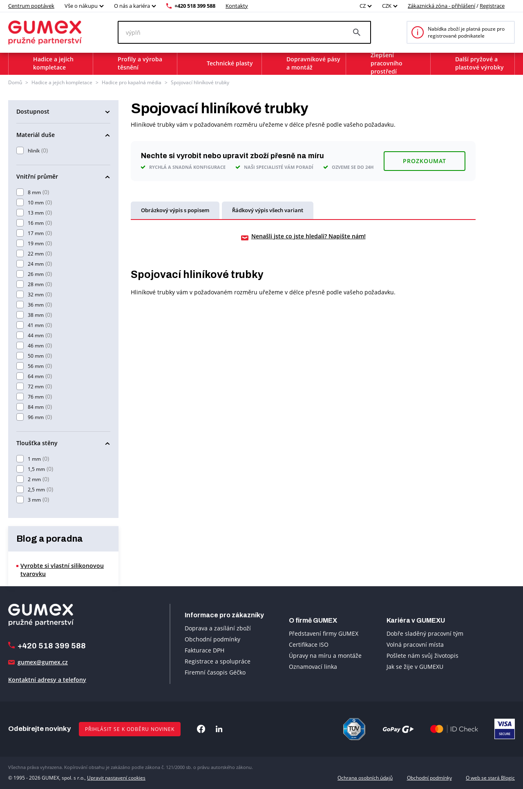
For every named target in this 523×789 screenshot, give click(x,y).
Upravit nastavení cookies (116, 777)
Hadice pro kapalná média (131, 82)
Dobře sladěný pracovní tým (425, 633)
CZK (386, 5)
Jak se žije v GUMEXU (415, 666)
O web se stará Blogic (490, 777)
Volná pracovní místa (415, 644)
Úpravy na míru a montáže (325, 655)
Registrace (492, 5)
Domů (15, 82)
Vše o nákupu (81, 5)
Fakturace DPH (204, 650)
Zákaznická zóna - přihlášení (441, 5)
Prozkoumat (424, 161)
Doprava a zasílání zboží (218, 628)
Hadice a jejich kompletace (61, 82)
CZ (363, 5)
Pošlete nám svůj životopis (422, 655)
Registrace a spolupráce (217, 661)
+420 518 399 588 (194, 5)
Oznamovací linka (313, 666)
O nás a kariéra (132, 5)
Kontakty (237, 5)
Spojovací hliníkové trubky (200, 82)
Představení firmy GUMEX (323, 633)
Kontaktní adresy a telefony (47, 680)
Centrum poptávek (31, 5)
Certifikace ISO (309, 644)
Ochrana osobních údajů (365, 777)
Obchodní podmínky (212, 639)
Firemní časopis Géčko (215, 672)
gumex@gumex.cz (43, 662)
